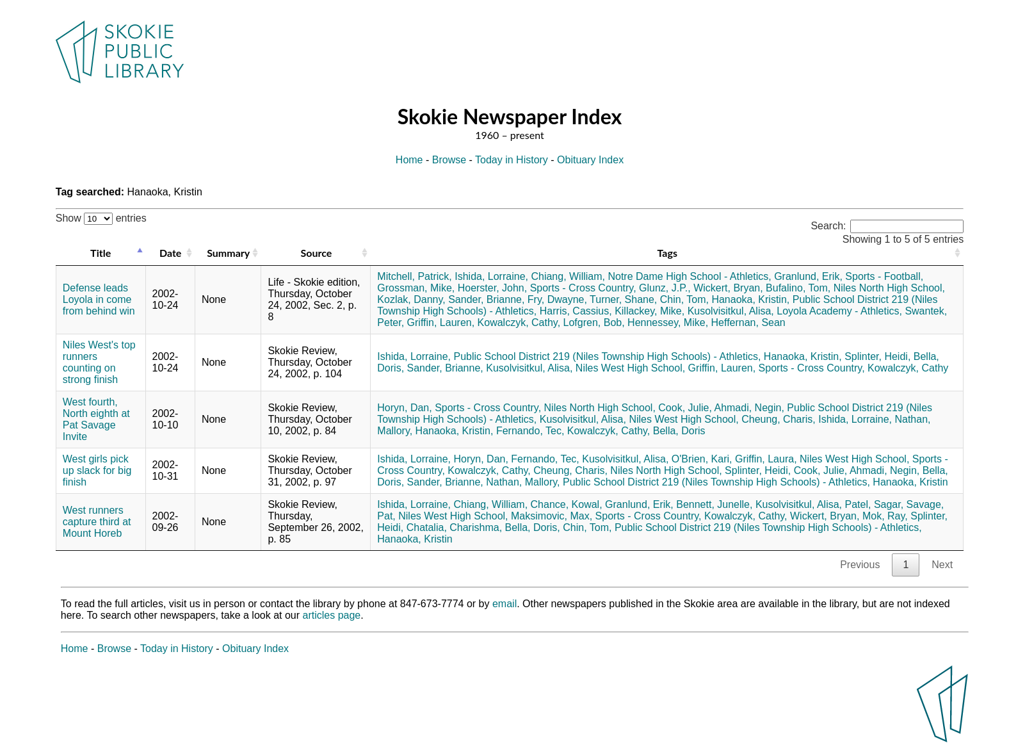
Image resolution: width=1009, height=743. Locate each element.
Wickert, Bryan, (728, 287)
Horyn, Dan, (404, 407)
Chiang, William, (568, 276)
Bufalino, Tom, (798, 287)
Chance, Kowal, (566, 504)
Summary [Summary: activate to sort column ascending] (228, 253)
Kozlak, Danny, (411, 299)
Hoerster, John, (493, 287)
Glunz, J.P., (665, 287)
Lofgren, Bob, (594, 322)
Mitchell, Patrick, (414, 276)
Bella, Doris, (532, 527)
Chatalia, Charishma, (454, 527)
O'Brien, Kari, (702, 458)
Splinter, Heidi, (877, 356)
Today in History (511, 159)
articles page (332, 615)
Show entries (101, 218)
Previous (860, 564)
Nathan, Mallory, (523, 482)
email (504, 603)
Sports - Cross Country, (583, 287)
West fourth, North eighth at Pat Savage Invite (96, 419)
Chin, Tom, (684, 299)
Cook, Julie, (685, 407)
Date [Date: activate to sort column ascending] (170, 253)
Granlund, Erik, (808, 276)
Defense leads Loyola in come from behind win (99, 299)
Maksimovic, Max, (551, 515)
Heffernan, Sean (748, 322)
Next (942, 564)
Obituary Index (590, 159)
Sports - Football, (884, 276)
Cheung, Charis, (778, 419)
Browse (449, 159)
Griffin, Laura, (766, 458)
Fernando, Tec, (530, 430)
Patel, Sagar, (874, 504)
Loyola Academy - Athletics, (839, 311)
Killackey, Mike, (649, 311)
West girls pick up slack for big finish (97, 470)
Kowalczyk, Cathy (908, 368)
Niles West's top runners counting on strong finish (99, 362)
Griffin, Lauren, (441, 322)
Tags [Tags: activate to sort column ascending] (667, 253)
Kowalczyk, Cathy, (519, 322)
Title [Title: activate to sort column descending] (100, 253)
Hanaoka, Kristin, (750, 299)
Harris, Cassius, (576, 311)
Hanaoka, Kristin (910, 482)
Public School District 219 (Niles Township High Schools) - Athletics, (607, 356)
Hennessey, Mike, (667, 322)
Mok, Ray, (885, 515)
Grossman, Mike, (416, 287)
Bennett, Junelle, (714, 504)
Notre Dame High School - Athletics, (689, 276)
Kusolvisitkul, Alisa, (731, 311)
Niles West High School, (630, 368)
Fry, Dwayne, (557, 299)
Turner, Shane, (623, 299)
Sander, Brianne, (486, 299)
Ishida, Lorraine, (491, 276)
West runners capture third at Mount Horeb (97, 522)
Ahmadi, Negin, (749, 407)
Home (409, 159)
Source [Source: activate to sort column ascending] (316, 253)
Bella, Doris (679, 430)
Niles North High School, (889, 287)
